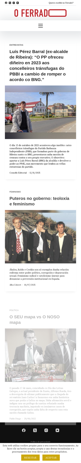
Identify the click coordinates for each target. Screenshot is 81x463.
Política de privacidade (40, 442)
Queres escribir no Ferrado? (61, 2)
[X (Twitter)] (10, 3)
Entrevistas (16, 45)
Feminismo (15, 193)
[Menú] (40, 25)
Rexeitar (30, 457)
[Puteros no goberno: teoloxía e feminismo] (40, 238)
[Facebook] (6, 3)
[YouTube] (17, 3)
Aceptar (51, 457)
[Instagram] (14, 3)
